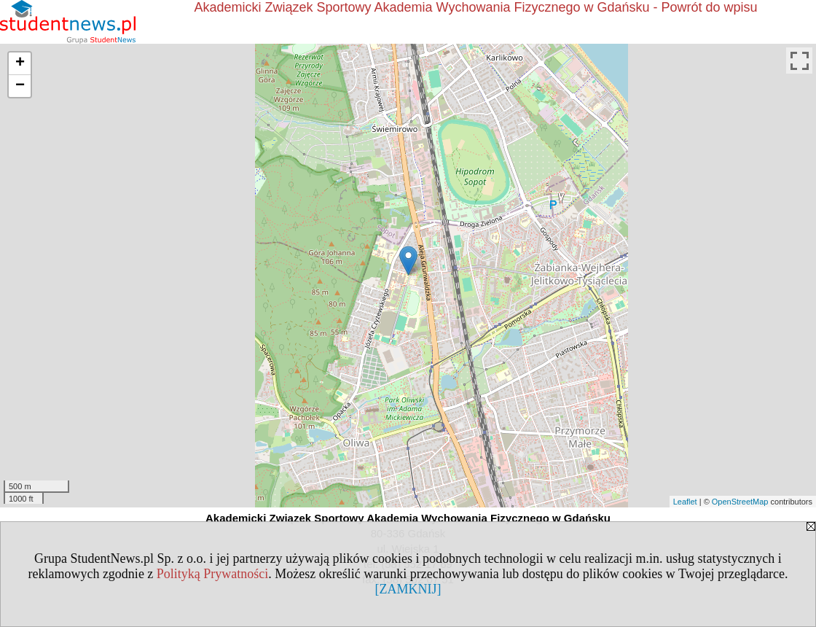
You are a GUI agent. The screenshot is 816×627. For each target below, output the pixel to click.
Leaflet (685, 501)
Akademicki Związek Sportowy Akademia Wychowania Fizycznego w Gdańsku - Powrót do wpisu (475, 7)
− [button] (20, 86)
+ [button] (20, 63)
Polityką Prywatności (213, 573)
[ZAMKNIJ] (408, 589)
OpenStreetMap (740, 501)
